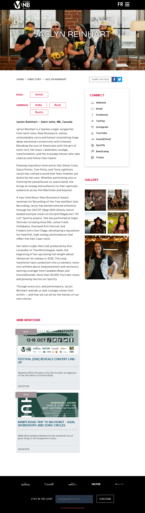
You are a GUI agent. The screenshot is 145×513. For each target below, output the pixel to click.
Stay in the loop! (41, 499)
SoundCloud (101, 139)
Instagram (99, 127)
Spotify (98, 145)
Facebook (99, 115)
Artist (39, 94)
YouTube (99, 133)
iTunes (97, 157)
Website (98, 103)
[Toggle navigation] (127, 5)
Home (20, 79)
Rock (57, 105)
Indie (38, 105)
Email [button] (96, 109)
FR (120, 4)
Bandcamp (100, 151)
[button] (95, 200)
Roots (39, 112)
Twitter (98, 121)
